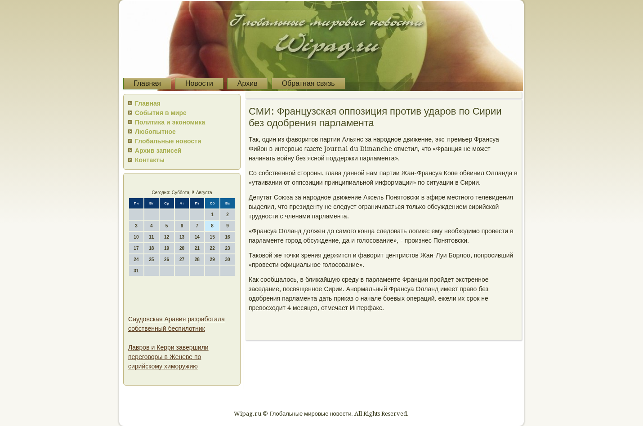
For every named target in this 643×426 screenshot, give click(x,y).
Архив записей (158, 150)
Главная (147, 83)
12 (166, 237)
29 (212, 259)
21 (197, 248)
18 (151, 248)
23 (227, 248)
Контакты (150, 160)
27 (181, 259)
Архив (247, 83)
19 (166, 248)
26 (166, 259)
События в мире (161, 112)
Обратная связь (308, 83)
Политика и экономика (170, 122)
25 (151, 259)
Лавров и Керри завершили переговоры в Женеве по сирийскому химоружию (168, 357)
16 (227, 237)
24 (136, 259)
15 (212, 237)
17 (136, 248)
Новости (199, 83)
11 (151, 237)
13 (181, 237)
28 (197, 259)
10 (136, 237)
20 (181, 248)
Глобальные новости (168, 141)
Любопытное (155, 131)
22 (212, 248)
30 (227, 259)
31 (136, 270)
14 (197, 237)
